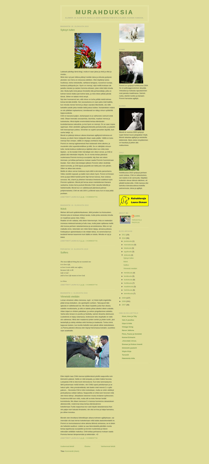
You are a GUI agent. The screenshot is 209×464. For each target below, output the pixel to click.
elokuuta (127, 255)
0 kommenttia (91, 197)
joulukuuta (128, 241)
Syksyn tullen (68, 30)
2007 (124, 305)
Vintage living (127, 327)
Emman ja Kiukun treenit (132, 344)
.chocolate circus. (129, 341)
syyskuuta (128, 252)
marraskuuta (129, 245)
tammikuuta (128, 293)
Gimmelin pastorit (129, 348)
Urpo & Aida (127, 323)
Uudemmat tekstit (67, 446)
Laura (137, 216)
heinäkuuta (128, 273)
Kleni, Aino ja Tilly (129, 316)
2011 (124, 235)
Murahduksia (105, 12)
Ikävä (63, 208)
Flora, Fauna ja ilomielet (132, 334)
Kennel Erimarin (128, 337)
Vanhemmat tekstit (108, 446)
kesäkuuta (128, 276)
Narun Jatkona (128, 330)
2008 (124, 301)
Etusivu (87, 446)
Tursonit (125, 355)
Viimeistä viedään (70, 296)
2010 (124, 238)
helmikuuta (128, 290)
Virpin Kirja (126, 351)
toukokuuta (128, 280)
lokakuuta (128, 248)
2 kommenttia (91, 241)
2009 (124, 298)
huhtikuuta (128, 283)
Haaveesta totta (128, 358)
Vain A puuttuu (128, 320)
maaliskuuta (129, 287)
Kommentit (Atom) (72, 451)
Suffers (64, 252)
